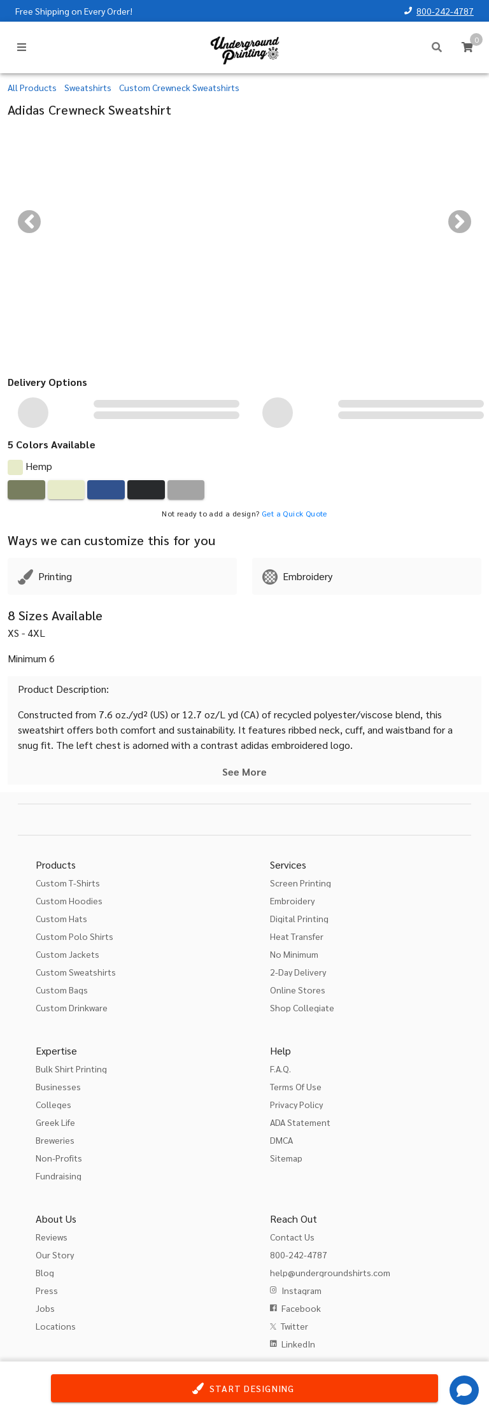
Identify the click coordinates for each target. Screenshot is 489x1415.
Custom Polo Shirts (74, 936)
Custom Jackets (67, 954)
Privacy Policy (296, 1104)
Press (47, 1290)
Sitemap (286, 1157)
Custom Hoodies (69, 900)
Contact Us (292, 1236)
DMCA (281, 1140)
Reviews (51, 1236)
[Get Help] (464, 1390)
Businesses (58, 1086)
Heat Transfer (296, 936)
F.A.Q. (280, 1068)
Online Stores (297, 989)
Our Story (55, 1254)
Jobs (45, 1308)
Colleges (53, 1104)
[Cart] (467, 47)
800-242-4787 (445, 11)
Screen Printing (300, 882)
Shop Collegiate (302, 1007)
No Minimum (294, 954)
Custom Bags (62, 989)
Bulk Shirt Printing (71, 1068)
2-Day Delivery (298, 972)
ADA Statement (300, 1122)
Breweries (55, 1140)
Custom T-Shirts (68, 882)
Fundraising (59, 1175)
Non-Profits (59, 1157)
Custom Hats (61, 918)
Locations (56, 1326)
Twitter (294, 1326)
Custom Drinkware (72, 1007)
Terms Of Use (296, 1086)
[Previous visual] (29, 221)
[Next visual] (459, 221)
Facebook (301, 1308)
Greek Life (55, 1122)
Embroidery (292, 900)
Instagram (301, 1290)
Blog (45, 1272)
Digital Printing (299, 918)
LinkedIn (298, 1343)
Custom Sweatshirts (76, 972)
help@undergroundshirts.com (330, 1272)
